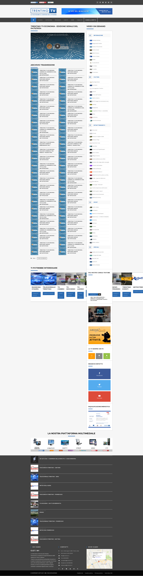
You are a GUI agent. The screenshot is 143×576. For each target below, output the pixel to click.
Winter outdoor (95, 242)
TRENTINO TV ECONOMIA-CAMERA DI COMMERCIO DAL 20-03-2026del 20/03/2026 (76, 109)
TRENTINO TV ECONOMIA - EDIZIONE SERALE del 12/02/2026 (75, 201)
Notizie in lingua (95, 56)
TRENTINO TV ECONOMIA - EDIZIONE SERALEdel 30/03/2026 (47, 86)
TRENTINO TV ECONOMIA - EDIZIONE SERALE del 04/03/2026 (75, 151)
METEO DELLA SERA (45, 485)
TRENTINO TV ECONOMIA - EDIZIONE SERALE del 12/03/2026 (75, 129)
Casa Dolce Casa (96, 142)
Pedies (93, 59)
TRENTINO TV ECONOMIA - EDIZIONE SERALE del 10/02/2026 (47, 208)
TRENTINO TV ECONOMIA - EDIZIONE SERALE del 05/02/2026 (75, 215)
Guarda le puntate (35, 294)
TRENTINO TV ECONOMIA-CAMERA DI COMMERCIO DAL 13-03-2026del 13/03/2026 (48, 130)
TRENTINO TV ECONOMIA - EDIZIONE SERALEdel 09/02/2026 (75, 208)
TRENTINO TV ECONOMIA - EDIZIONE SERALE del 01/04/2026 (47, 79)
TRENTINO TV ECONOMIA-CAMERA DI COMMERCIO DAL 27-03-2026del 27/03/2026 (76, 87)
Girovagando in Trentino (97, 88)
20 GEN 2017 (93, 294)
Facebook (99, 372)
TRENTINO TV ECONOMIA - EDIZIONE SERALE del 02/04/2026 (75, 72)
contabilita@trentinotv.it (67, 560)
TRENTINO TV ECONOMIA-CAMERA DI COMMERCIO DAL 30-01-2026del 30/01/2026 (48, 231)
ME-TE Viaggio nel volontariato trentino (100, 101)
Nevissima (94, 220)
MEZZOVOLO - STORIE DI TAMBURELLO (100, 216)
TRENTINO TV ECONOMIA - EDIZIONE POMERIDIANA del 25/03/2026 (47, 100)
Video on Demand (42, 258)
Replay (93, 232)
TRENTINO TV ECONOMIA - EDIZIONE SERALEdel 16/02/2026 (75, 194)
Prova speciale (95, 229)
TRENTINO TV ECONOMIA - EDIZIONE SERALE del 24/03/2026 (75, 100)
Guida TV (66, 20)
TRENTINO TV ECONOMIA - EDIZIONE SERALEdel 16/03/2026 (75, 122)
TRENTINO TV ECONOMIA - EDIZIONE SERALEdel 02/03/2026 (75, 158)
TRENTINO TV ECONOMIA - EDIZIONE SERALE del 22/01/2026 (47, 251)
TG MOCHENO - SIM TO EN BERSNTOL (50, 503)
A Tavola (94, 133)
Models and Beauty (96, 168)
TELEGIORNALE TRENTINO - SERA (49, 476)
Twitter (99, 384)
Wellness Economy (96, 197)
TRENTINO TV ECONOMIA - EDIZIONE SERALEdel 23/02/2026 (47, 179)
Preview (94, 226)
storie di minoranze (96, 120)
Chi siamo (40, 20)
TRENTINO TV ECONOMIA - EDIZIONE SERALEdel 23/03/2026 (47, 108)
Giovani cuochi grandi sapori (98, 149)
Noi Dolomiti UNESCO (97, 171)
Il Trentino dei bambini (97, 165)
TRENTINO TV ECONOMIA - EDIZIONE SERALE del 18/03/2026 (75, 115)
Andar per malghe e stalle (98, 136)
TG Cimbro (94, 65)
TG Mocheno (95, 72)
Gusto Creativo (95, 152)
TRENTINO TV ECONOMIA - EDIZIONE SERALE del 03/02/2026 (47, 223)
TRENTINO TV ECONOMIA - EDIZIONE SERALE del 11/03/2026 (47, 136)
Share (72, 20)
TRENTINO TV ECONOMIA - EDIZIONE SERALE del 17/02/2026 (47, 194)
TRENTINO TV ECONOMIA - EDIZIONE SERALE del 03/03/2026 (47, 158)
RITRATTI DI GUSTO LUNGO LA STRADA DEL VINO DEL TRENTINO (100, 175)
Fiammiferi (94, 146)
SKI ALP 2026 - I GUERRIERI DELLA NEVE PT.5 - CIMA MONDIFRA (58, 458)
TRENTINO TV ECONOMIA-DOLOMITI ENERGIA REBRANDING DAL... (47, 144)
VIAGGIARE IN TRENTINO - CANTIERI (50, 467)
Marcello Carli (95, 258)
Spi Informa (94, 117)
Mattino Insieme (95, 98)
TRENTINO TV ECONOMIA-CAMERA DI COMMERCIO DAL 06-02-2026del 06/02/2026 (48, 216)
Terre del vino (95, 181)
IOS (99, 355)
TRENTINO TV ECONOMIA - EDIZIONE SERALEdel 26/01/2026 (47, 244)
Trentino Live (99, 313)
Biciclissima (94, 210)
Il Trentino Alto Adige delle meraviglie (100, 162)
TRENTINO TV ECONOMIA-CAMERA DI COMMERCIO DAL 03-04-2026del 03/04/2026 (48, 73)
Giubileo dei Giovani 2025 (98, 252)
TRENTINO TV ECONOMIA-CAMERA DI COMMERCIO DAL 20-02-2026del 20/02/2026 (76, 180)
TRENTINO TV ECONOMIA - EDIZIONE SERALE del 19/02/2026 (47, 187)
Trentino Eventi (95, 49)
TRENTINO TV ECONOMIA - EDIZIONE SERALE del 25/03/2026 (75, 93)
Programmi (58, 20)
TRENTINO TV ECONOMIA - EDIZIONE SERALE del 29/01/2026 (75, 230)
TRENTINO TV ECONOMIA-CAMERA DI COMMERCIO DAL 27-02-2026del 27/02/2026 (48, 166)
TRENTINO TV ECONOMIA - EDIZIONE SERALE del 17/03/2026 (47, 122)
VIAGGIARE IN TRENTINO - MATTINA (50, 539)
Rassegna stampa (96, 40)
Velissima (94, 239)
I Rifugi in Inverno (96, 155)
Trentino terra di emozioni (98, 194)
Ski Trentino (95, 236)
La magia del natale (96, 255)
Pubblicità (79, 20)
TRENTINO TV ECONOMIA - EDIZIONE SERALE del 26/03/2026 (47, 93)
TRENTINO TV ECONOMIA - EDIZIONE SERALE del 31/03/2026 (75, 79)
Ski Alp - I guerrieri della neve (98, 178)
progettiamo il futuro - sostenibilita (100, 110)
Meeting (94, 104)
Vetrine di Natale (96, 264)
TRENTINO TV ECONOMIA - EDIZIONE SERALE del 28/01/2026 (47, 237)
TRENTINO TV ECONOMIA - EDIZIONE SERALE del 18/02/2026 (75, 187)
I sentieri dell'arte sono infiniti (98, 159)
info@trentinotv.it (65, 555)
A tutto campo (95, 207)
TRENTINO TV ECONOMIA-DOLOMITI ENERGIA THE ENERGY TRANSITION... (75, 144)
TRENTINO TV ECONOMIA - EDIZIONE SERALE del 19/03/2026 (47, 115)
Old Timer (94, 223)
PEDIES (42, 512)
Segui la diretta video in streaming (99, 316)
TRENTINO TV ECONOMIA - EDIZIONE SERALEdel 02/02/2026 (75, 223)
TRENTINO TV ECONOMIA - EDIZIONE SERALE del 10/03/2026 (75, 136)
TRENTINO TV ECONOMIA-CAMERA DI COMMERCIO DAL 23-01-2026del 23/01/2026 (76, 245)
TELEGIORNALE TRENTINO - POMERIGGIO (52, 521)
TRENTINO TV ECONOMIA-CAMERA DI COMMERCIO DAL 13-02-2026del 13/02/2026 (48, 202)
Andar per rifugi (95, 139)
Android (106, 355)
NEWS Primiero (95, 53)
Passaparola (95, 107)
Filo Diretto (94, 85)
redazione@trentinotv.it (66, 565)
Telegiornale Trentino (97, 43)
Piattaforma (48, 20)
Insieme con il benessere (97, 213)
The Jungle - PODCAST (97, 184)
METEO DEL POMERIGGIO (47, 530)
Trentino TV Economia (97, 46)
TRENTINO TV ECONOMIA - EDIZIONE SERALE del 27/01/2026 (75, 237)
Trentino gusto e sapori (97, 191)
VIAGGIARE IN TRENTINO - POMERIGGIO (51, 494)
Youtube (99, 395)
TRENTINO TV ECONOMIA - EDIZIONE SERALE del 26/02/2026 (75, 165)
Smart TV (91, 355)
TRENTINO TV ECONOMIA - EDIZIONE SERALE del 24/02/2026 (75, 172)
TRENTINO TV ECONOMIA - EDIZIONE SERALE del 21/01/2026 (75, 251)
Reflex (93, 114)
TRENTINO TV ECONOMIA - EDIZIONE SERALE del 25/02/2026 (47, 172)
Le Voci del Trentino (96, 94)
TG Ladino (94, 69)
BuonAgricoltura (96, 82)
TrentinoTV (94, 261)
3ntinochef (94, 130)
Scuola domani (95, 62)
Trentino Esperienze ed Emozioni (99, 187)
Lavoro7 (94, 91)
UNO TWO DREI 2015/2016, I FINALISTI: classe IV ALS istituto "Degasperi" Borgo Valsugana (98, 299)
